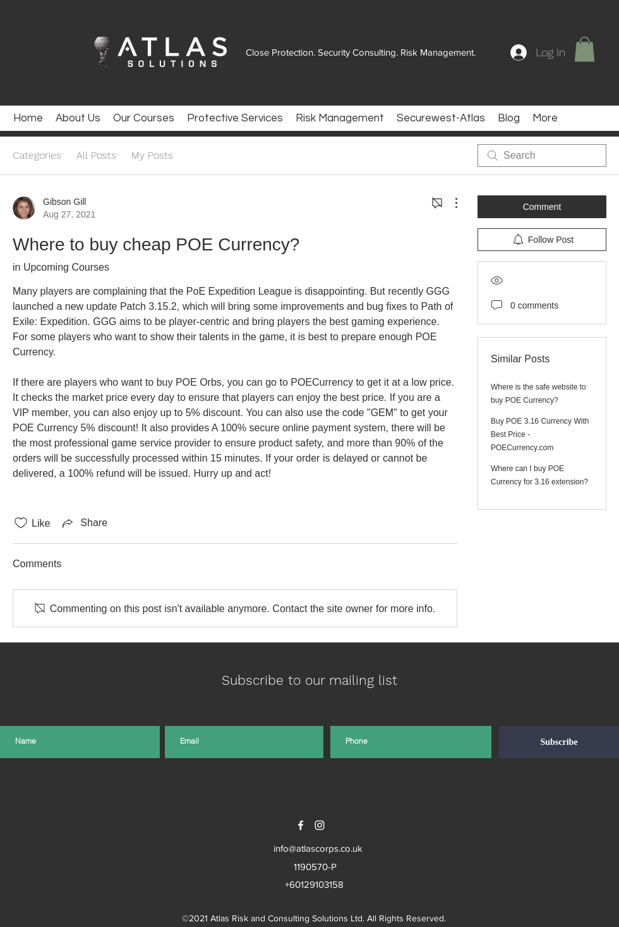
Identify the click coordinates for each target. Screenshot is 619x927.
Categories (37, 155)
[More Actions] (449, 203)
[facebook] (300, 825)
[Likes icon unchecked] (21, 523)
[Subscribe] (559, 742)
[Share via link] (83, 523)
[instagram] (319, 825)
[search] (542, 155)
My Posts (152, 155)
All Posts (96, 155)
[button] (584, 49)
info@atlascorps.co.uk (318, 848)
